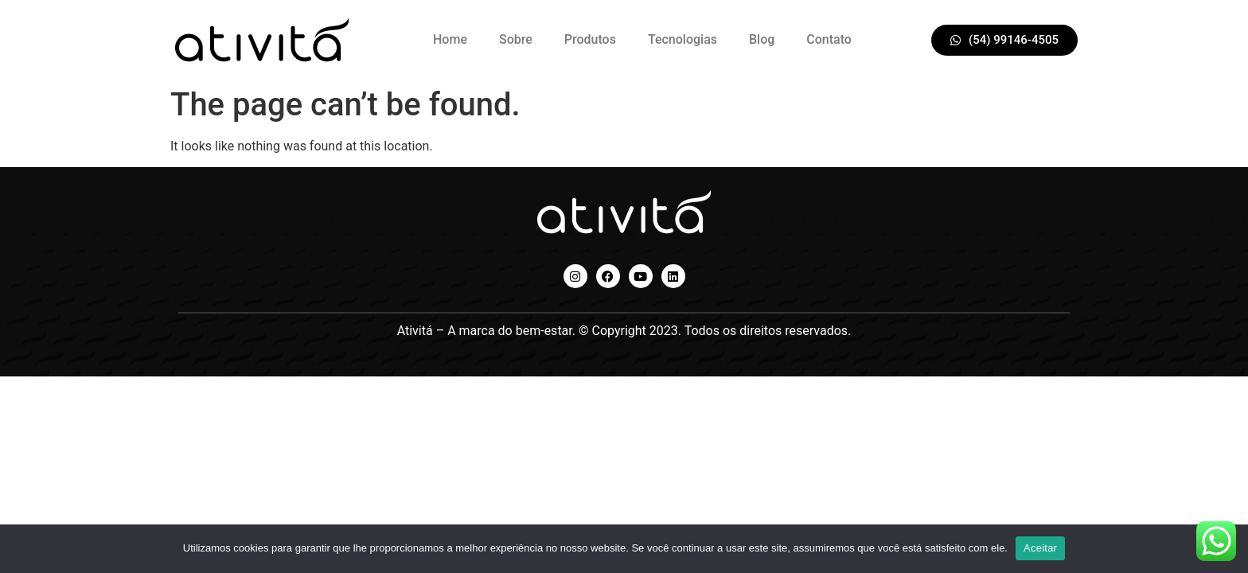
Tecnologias (682, 39)
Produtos (590, 39)
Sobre (515, 39)
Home (450, 39)
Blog (761, 39)
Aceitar (1040, 548)
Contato (829, 39)
